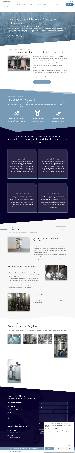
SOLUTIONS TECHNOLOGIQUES (44, 4)
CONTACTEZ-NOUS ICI (15, 35)
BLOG (58, 9)
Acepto (49, 448)
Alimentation (22, 159)
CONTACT (16, 1)
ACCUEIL (19, 4)
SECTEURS (55, 4)
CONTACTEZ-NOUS (62, 228)
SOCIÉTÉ (53, 9)
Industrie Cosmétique (22, 194)
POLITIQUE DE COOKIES (51, 450)
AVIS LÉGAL (69, 450)
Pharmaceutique (53, 194)
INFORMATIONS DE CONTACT (42, 81)
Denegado (59, 448)
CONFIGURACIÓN (68, 448)
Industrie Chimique (52, 159)
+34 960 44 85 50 (6, 1)
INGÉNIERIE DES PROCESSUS (28, 4)
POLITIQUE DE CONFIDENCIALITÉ (61, 450)
